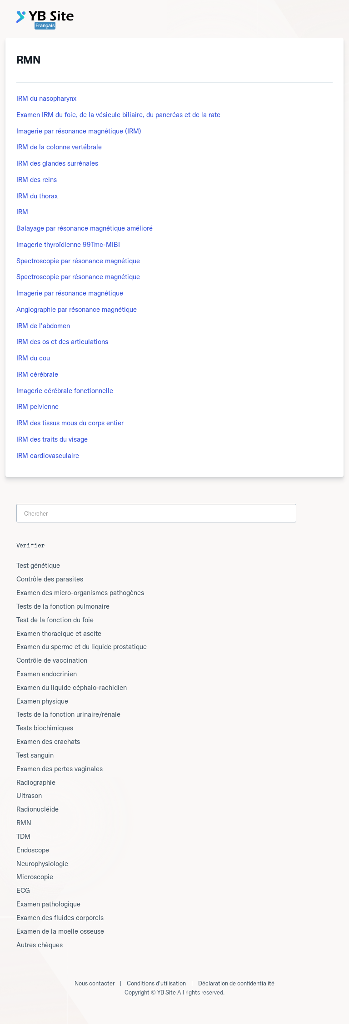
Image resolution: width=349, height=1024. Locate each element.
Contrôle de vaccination (51, 660)
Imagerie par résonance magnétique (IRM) (78, 131)
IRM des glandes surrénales (57, 163)
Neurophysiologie (42, 863)
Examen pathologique (48, 904)
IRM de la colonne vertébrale (59, 147)
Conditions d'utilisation (156, 983)
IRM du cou (33, 358)
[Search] (156, 513)
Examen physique (42, 701)
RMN (23, 822)
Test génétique (38, 565)
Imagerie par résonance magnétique (69, 293)
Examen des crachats (48, 741)
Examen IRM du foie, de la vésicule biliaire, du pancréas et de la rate (118, 114)
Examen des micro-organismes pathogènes (80, 592)
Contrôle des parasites (49, 579)
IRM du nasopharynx (46, 98)
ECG (23, 890)
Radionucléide (37, 809)
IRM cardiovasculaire (47, 455)
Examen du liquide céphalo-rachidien (71, 687)
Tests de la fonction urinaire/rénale (68, 714)
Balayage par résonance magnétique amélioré (84, 228)
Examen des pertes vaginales (59, 768)
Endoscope (32, 850)
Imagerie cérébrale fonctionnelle (64, 390)
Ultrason (29, 795)
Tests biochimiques (44, 728)
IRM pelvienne (37, 406)
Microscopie (34, 876)
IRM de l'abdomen (43, 325)
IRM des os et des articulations (62, 341)
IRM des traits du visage (52, 439)
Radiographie (35, 782)
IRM (22, 211)
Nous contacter (95, 983)
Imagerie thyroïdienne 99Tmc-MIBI (68, 244)
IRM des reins (36, 179)
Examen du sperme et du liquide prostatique (81, 646)
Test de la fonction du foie (55, 619)
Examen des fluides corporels (60, 917)
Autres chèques (39, 944)
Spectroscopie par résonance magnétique (78, 260)
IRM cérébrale (37, 374)
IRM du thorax (37, 196)
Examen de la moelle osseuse (60, 931)
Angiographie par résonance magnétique (76, 309)
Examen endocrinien (46, 674)
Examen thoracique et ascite (58, 633)
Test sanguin (35, 755)
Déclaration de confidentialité (236, 983)
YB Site (166, 992)
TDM (23, 836)
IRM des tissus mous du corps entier (70, 422)
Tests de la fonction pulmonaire (63, 606)
